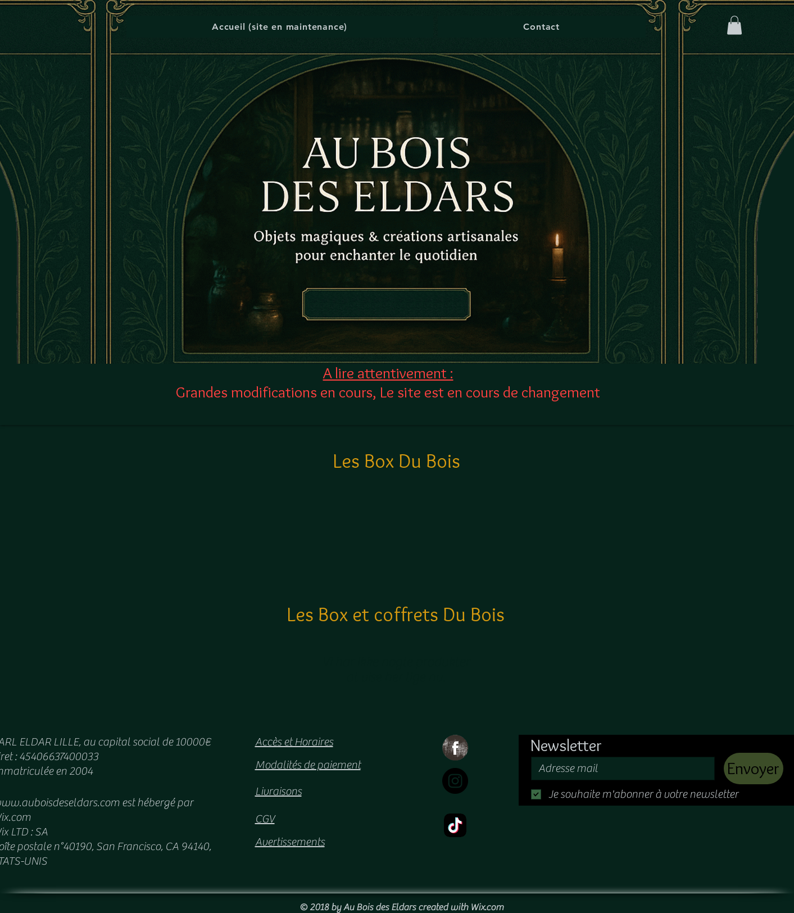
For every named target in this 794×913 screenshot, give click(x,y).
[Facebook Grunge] (455, 748)
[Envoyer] (753, 768)
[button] (734, 25)
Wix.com (486, 907)
